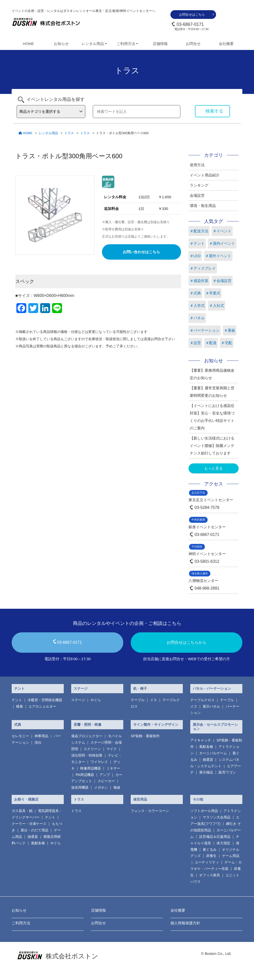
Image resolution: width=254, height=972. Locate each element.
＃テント (197, 243)
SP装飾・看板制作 (145, 736)
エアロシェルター (42, 706)
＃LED (195, 256)
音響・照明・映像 (87, 725)
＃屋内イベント (222, 243)
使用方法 (197, 165)
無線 (116, 787)
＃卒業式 (212, 293)
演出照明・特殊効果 (86, 755)
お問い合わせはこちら (141, 252)
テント (19, 688)
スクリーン (92, 749)
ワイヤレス (99, 762)
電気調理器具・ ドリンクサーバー (37, 814)
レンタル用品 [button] (93, 43)
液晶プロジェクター (86, 736)
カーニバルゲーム (213, 753)
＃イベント (222, 231)
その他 (198, 799)
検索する (214, 111)
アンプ (104, 775)
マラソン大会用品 (216, 817)
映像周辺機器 (90, 768)
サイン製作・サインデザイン (155, 725)
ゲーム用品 (230, 856)
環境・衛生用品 (203, 205)
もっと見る (213, 468)
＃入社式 (216, 305)
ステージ (81, 688)
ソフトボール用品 (204, 811)
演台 (37, 742)
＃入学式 (197, 305)
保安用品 (140, 799)
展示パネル (211, 706)
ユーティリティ (207, 862)
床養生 (211, 856)
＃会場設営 (222, 281)
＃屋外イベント (218, 256)
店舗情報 (160, 43)
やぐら (96, 700)
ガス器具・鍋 (22, 811)
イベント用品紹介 (205, 175)
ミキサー (113, 768)
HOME (28, 43)
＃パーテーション (205, 330)
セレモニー (20, 736)
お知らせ (61, 43)
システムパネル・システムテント (214, 763)
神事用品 (41, 736)
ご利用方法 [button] (126, 43)
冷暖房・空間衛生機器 (45, 700)
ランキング (199, 185)
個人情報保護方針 (185, 923)
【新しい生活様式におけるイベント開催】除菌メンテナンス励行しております (212, 445)
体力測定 (223, 843)
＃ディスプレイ (203, 268)
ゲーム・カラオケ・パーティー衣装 (216, 865)
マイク (111, 749)
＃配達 (211, 343)
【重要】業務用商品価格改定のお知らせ (212, 374)
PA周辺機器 (85, 775)
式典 (17, 725)
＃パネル (197, 318)
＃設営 (195, 343)
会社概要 (226, 43)
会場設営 (197, 195)
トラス (79, 799)
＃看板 (229, 330)
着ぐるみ (210, 849)
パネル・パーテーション (212, 688)
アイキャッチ (200, 740)
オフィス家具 (209, 875)
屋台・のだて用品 (34, 830)
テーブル (138, 700)
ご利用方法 (21, 923)
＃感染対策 (199, 281)
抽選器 (208, 760)
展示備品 (206, 772)
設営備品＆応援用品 (214, 837)
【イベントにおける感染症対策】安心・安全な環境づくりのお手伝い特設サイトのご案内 (212, 417)
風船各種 (206, 747)
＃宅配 (226, 343)
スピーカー (106, 781)
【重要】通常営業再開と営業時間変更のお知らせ (212, 392)
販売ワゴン (227, 772)
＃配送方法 (199, 231)
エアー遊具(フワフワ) (214, 820)
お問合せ (193, 43)
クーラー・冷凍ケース (29, 824)
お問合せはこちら (192, 14)
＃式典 (195, 293)
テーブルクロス (202, 700)
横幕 (19, 706)
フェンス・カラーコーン (150, 811)
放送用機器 (80, 787)
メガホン (101, 787)
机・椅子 (140, 688)
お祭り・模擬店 (26, 799)
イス (153, 700)
